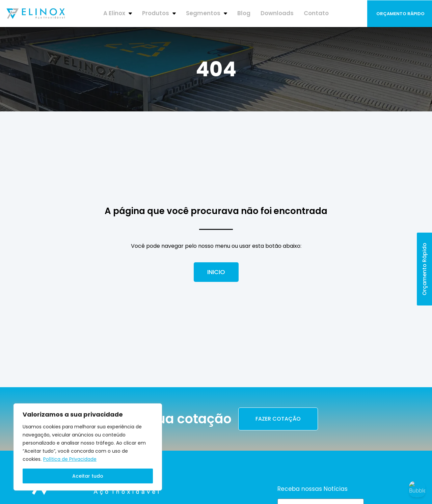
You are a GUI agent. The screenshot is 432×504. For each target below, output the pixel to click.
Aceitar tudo (87, 476)
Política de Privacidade (70, 459)
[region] (88, 446)
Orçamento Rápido (400, 13)
